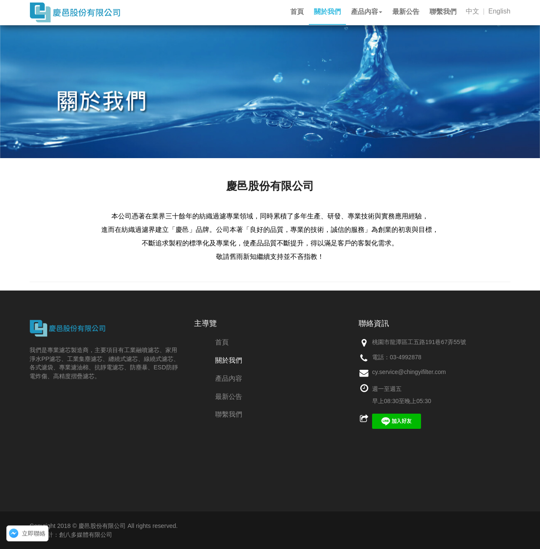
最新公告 (228, 396)
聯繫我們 (228, 414)
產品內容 (228, 378)
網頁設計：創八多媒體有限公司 (71, 534)
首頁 (222, 342)
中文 (472, 11)
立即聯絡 (34, 533)
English (499, 11)
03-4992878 (405, 357)
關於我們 (228, 360)
